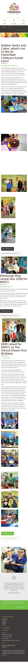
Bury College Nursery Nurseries (11, 253)
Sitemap (4, 633)
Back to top (4, 646)
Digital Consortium (11, 645)
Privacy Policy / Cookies (7, 636)
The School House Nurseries (10, 538)
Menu (4, 21)
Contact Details (5, 638)
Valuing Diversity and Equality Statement (11, 640)
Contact (23, 21)
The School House (6, 358)
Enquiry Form (20, 607)
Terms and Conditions (7, 634)
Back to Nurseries (7, 248)
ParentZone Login (21, 30)
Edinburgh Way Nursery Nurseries (10, 315)
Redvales (15, 65)
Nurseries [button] (13, 21)
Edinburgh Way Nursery (6, 286)
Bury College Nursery (6, 65)
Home (3, 27)
